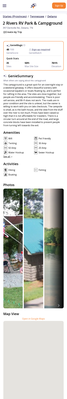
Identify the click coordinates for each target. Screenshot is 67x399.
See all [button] (8, 156)
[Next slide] (58, 305)
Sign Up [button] (59, 5)
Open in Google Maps (33, 318)
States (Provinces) (15, 16)
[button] (33, 6)
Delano (52, 16)
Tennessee (37, 16)
